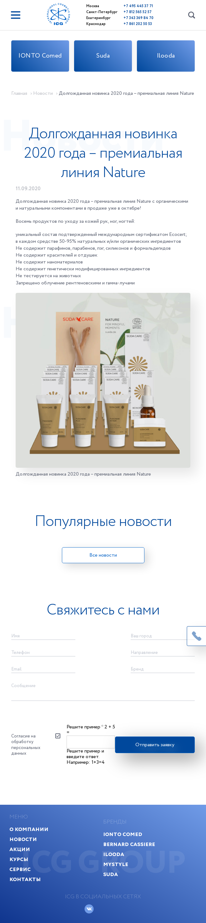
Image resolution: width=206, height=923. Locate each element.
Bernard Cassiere (129, 844)
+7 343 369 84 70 (138, 18)
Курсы (18, 859)
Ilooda (166, 55)
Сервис (20, 869)
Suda (103, 55)
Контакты (25, 879)
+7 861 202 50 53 (137, 24)
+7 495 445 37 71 (138, 6)
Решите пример (85, 727)
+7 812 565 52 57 (137, 12)
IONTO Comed (40, 55)
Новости (23, 839)
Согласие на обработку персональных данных (25, 745)
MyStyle (115, 864)
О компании (28, 829)
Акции (19, 849)
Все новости (103, 555)
